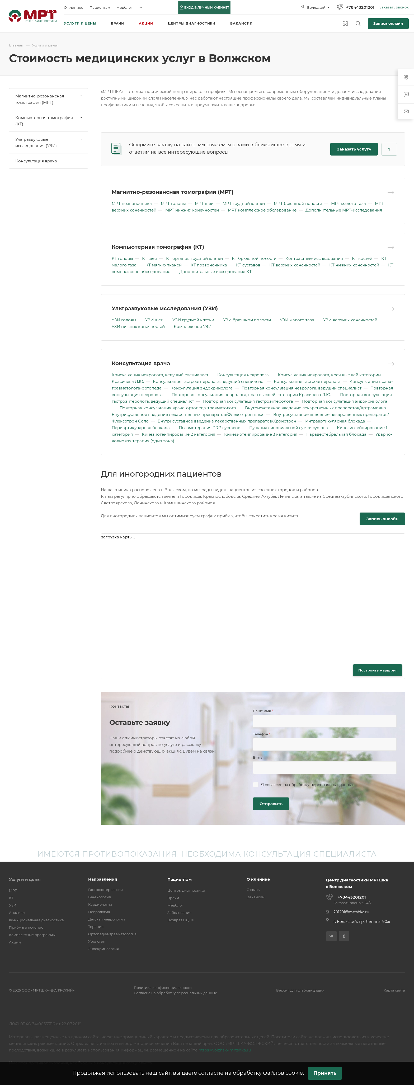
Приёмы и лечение (26, 927)
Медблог (175, 905)
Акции (15, 942)
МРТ (13, 890)
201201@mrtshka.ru (351, 912)
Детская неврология (106, 919)
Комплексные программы (32, 935)
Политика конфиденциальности (163, 987)
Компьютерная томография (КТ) (158, 247)
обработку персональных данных (321, 784)
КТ (11, 898)
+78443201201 (360, 7)
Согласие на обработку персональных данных (175, 993)
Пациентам (179, 879)
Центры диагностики (186, 890)
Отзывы (253, 889)
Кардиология (100, 904)
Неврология (99, 912)
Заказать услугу (354, 149)
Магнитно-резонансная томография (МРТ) (172, 192)
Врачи (173, 898)
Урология (96, 941)
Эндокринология (103, 949)
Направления (102, 879)
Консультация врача (141, 363)
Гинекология (99, 897)
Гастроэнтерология (105, 889)
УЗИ (12, 905)
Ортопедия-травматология (112, 934)
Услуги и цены (25, 879)
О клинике (258, 879)
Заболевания (179, 912)
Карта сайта (394, 990)
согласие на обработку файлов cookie (250, 1073)
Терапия (95, 926)
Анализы (17, 912)
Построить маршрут (377, 670)
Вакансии (256, 897)
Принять (324, 1073)
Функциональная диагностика (36, 920)
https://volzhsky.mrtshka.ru (225, 1050)
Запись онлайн (388, 23)
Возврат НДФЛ (180, 920)
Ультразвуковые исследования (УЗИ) (165, 308)
